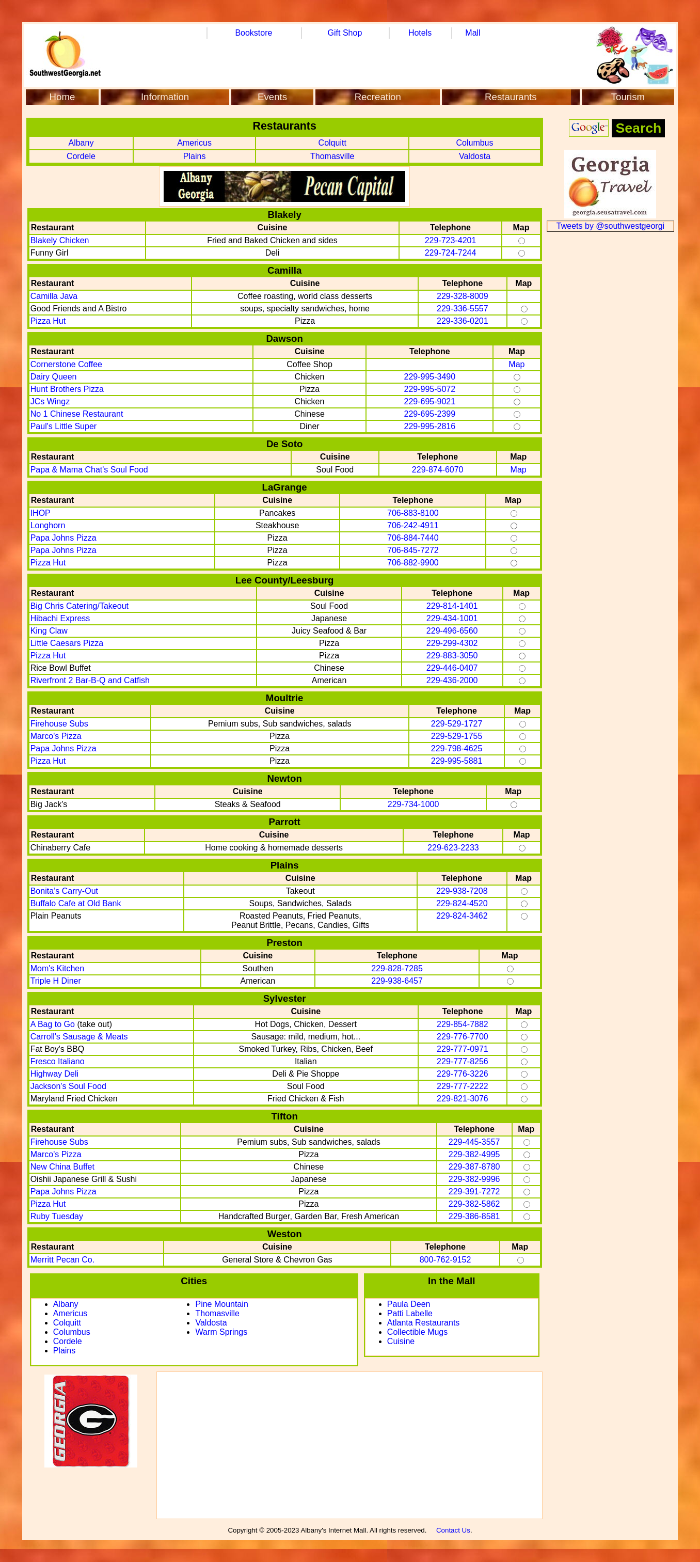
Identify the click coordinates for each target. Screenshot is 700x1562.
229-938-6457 (397, 980)
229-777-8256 (462, 1061)
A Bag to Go (52, 1024)
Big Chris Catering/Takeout (79, 606)
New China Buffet (62, 1166)
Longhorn (48, 525)
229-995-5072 (430, 389)
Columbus (474, 142)
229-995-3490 (430, 376)
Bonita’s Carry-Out (64, 891)
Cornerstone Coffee (66, 364)
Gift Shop (345, 32)
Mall (472, 32)
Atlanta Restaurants (423, 1322)
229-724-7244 (450, 252)
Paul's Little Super (63, 426)
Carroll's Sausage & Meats (79, 1036)
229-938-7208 (462, 891)
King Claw (49, 630)
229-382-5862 (474, 1204)
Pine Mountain (221, 1304)
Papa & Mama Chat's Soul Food (89, 469)
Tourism (628, 96)
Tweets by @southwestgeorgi (610, 226)
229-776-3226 (462, 1073)
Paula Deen (409, 1304)
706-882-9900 (413, 562)
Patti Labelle (410, 1313)
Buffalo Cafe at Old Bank (75, 903)
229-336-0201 (462, 321)
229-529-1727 (457, 723)
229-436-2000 (452, 680)
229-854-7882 (462, 1024)
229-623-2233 (453, 847)
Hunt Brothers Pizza (67, 389)
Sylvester (284, 998)
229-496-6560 (452, 630)
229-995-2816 (430, 426)
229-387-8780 (474, 1166)
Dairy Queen (53, 376)
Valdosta (474, 156)
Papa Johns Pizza (63, 537)
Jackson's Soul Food (68, 1086)
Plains (194, 156)
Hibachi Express (60, 618)
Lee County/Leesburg (284, 580)
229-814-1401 (452, 606)
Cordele (81, 156)
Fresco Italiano (57, 1061)
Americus (194, 142)
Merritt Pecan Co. (62, 1259)
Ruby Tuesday (56, 1216)
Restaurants (511, 96)
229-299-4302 (452, 643)
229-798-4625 (457, 748)
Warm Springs (221, 1332)
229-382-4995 (474, 1154)
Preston (284, 942)
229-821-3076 (462, 1098)
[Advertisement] (349, 1445)
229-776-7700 (462, 1036)
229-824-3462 (462, 915)
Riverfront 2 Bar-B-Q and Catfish (90, 680)
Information (165, 96)
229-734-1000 (413, 804)
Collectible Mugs (417, 1332)
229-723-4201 (450, 240)
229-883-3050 (452, 655)
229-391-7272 (474, 1191)
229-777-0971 (462, 1049)
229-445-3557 (474, 1142)
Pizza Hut (48, 321)
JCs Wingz (50, 401)
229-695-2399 (430, 413)
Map (516, 364)
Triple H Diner (55, 980)
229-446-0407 (452, 668)
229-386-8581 (474, 1216)
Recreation (378, 96)
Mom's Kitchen (57, 968)
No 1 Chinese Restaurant (76, 413)
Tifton (284, 1116)
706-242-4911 (413, 525)
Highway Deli (54, 1073)
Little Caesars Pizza (66, 643)
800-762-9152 (445, 1259)
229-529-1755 (457, 736)
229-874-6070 (438, 469)
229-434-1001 (452, 618)
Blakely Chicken (59, 240)
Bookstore (253, 32)
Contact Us (453, 1530)
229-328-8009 (462, 296)
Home (62, 96)
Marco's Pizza (56, 736)
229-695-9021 (430, 401)
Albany (80, 142)
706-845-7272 (413, 550)
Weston (284, 1233)
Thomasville (332, 156)
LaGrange (284, 487)
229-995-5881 (457, 760)
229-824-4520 (462, 903)
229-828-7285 (397, 968)
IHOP (40, 513)
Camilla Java (54, 296)
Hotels (420, 32)
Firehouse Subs (59, 723)
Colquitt (332, 142)
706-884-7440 (413, 537)
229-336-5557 (462, 308)
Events (272, 96)
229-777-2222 (462, 1086)
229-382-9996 (474, 1179)
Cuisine (401, 1341)
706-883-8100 (413, 513)
